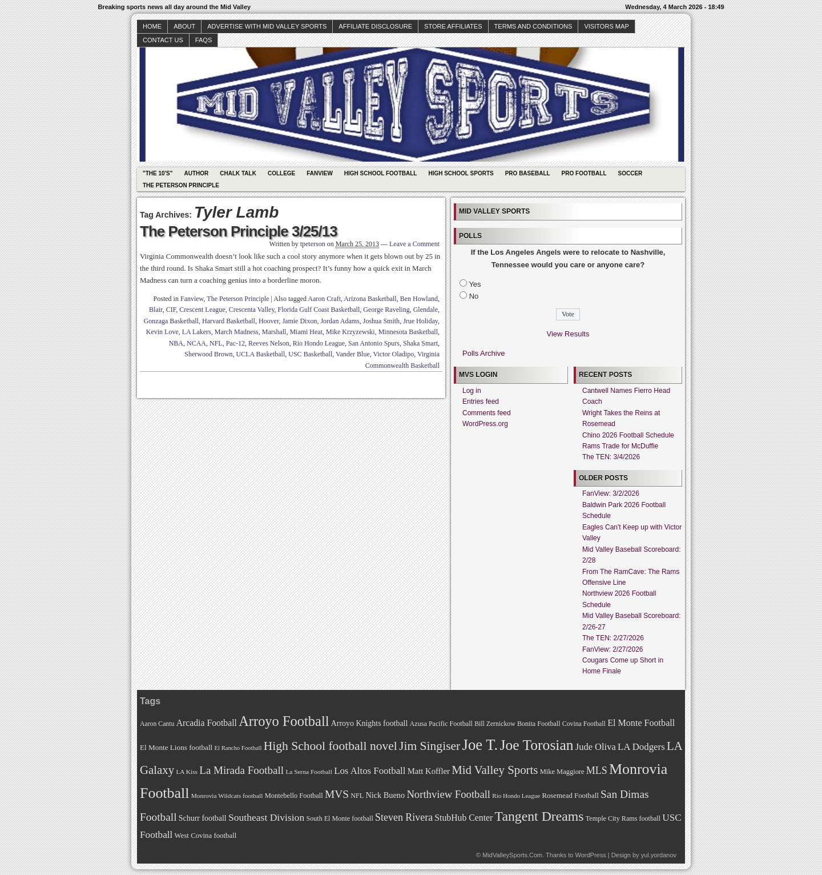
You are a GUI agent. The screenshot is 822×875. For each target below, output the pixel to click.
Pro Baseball (527, 173)
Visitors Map (606, 26)
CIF (171, 310)
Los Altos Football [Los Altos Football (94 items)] (369, 770)
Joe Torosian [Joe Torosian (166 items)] (536, 745)
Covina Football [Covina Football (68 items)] (584, 724)
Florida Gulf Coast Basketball (319, 310)
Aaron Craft (324, 299)
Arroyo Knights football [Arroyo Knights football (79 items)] (369, 723)
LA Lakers (196, 332)
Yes (475, 284)
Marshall (274, 332)
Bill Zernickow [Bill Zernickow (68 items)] (494, 724)
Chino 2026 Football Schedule (628, 435)
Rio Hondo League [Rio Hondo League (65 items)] (516, 795)
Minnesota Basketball (408, 332)
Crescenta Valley (252, 310)
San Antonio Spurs (374, 343)
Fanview (320, 173)
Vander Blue (353, 354)
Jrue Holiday (420, 321)
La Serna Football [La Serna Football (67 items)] (308, 771)
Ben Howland (419, 299)
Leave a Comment (414, 244)
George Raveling (386, 310)
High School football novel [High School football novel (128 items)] (330, 746)
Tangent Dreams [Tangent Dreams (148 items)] (539, 816)
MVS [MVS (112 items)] (337, 794)
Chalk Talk (238, 173)
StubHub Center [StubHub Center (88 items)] (463, 817)
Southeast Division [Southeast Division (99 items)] (266, 817)
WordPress (590, 855)
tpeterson (312, 244)
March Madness (237, 332)
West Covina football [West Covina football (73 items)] (206, 836)
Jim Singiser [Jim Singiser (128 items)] (429, 746)
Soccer (630, 173)
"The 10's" (157, 173)
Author (196, 173)
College (281, 173)
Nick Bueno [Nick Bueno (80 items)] (385, 795)
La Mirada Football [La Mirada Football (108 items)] (241, 770)
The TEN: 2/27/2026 (613, 638)
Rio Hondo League (319, 343)
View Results (568, 334)
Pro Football (584, 173)
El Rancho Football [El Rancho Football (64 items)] (238, 748)
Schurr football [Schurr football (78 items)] (203, 818)
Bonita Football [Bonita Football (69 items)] (539, 724)
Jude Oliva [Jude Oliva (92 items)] (595, 746)
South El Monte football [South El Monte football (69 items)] (339, 818)
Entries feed (480, 402)
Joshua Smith (381, 321)
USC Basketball (310, 354)
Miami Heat (306, 332)
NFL (216, 343)
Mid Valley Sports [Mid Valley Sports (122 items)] (495, 770)
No (474, 296)
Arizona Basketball (370, 299)
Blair (156, 310)
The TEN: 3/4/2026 (611, 457)
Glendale (425, 310)
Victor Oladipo (393, 354)
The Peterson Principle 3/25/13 (238, 231)
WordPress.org (485, 424)
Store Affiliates (453, 26)
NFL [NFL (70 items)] (357, 796)
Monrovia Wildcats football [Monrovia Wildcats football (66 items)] (227, 795)
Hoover (269, 321)
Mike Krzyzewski (350, 332)
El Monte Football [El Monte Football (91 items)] (641, 723)
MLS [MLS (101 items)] (596, 770)
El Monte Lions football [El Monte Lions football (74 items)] (176, 747)
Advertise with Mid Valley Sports (267, 26)
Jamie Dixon (299, 321)
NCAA (196, 343)
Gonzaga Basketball (171, 321)
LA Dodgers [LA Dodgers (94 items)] (641, 746)
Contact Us (163, 40)
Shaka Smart (420, 343)
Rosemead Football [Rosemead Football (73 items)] (570, 796)
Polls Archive (483, 353)
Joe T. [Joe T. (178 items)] (480, 744)
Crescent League (202, 310)
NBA (176, 343)
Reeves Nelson (268, 343)
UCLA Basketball (260, 354)
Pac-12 (235, 343)
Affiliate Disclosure (375, 26)
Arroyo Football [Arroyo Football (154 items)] (284, 721)
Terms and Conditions (533, 26)
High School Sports (460, 173)
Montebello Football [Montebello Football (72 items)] (294, 796)
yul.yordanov (658, 855)
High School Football (380, 173)
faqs (203, 40)
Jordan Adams (339, 321)
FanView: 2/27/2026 (612, 649)
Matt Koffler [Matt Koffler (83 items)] (429, 771)
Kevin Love (162, 332)
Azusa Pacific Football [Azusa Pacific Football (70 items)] (441, 724)
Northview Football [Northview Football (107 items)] (448, 794)
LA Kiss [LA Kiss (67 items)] (187, 771)
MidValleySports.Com (512, 855)
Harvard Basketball (228, 321)
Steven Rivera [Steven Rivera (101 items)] (404, 817)
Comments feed (486, 413)
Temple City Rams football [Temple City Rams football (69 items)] (623, 818)
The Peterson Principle (181, 185)
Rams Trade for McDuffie (620, 446)
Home (152, 26)
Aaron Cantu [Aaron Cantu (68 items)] (157, 724)
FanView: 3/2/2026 (610, 493)
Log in (471, 391)
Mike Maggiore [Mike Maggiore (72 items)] (562, 772)
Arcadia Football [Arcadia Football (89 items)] (206, 723)
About (184, 26)
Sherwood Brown (208, 354)
